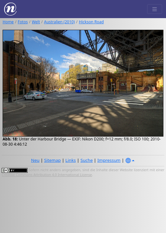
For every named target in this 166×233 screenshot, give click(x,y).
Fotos (23, 22)
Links (70, 160)
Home (8, 22)
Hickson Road (91, 22)
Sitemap (52, 160)
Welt (36, 22)
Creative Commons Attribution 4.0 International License (47, 174)
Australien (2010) (59, 22)
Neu (35, 160)
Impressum (109, 160)
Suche (87, 160)
